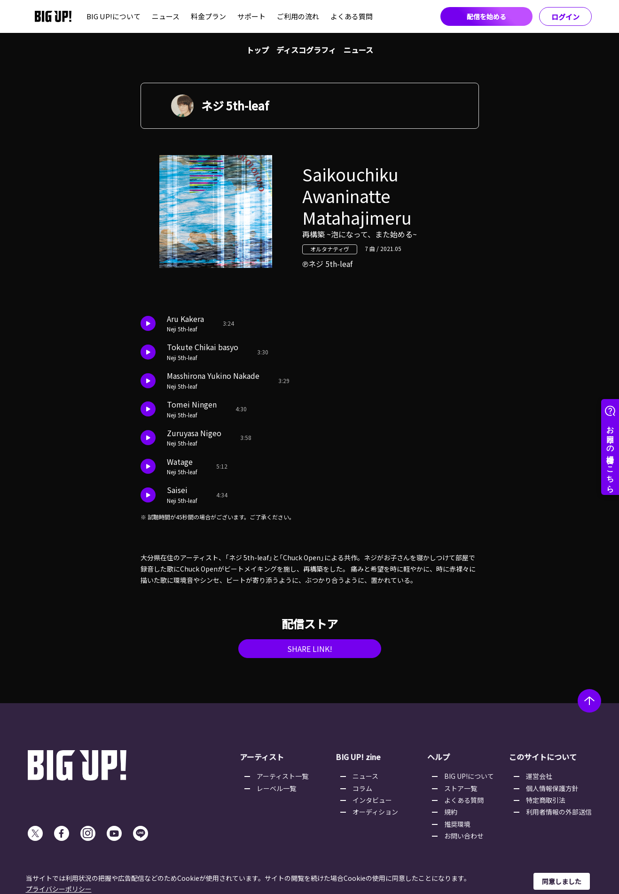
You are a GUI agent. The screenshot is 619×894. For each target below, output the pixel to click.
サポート (251, 16)
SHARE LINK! (309, 648)
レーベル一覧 (276, 788)
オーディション (375, 811)
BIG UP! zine (358, 757)
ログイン (565, 17)
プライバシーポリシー (59, 889)
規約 (450, 811)
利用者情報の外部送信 (559, 811)
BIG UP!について (113, 16)
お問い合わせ (464, 835)
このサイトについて (543, 757)
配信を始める (486, 16)
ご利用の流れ (298, 16)
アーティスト (262, 757)
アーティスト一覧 (282, 776)
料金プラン (208, 16)
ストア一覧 (460, 788)
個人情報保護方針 (552, 788)
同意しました (561, 881)
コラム (362, 788)
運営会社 (539, 776)
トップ (257, 49)
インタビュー (372, 800)
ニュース (166, 16)
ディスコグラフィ (306, 49)
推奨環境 (457, 824)
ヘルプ (438, 757)
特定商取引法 (545, 800)
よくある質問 (351, 16)
